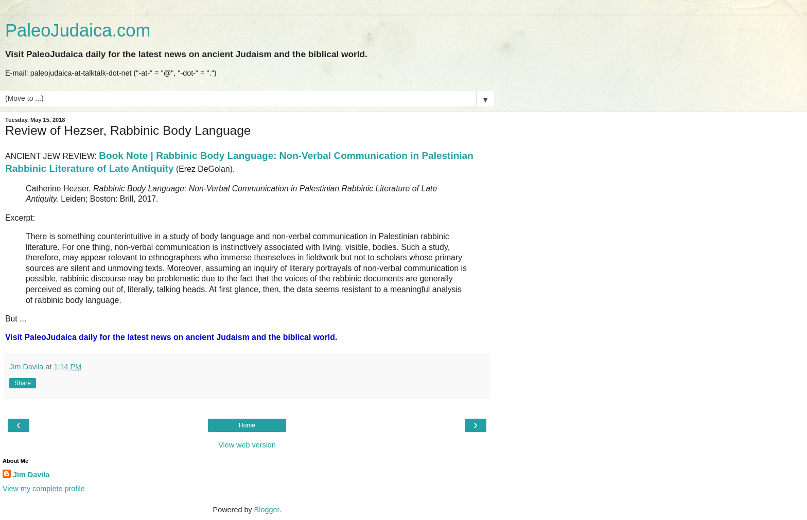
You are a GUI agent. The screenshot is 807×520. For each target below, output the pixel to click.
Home (247, 425)
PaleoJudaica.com (77, 30)
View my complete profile (44, 489)
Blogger (266, 510)
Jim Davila (31, 475)
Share (22, 383)
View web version (247, 445)
